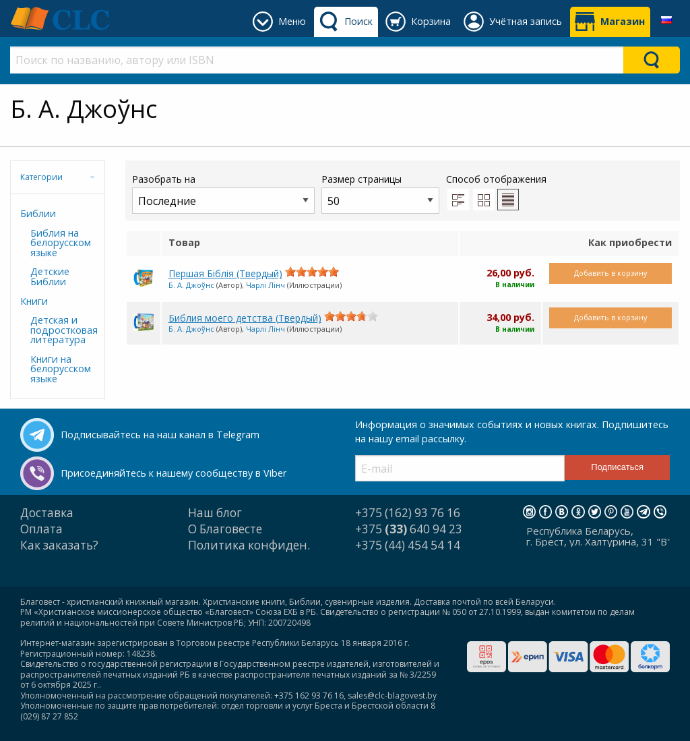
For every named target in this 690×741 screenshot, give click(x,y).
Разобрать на (223, 193)
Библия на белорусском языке (60, 243)
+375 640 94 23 (408, 529)
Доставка (46, 513)
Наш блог (215, 513)
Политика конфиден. (249, 545)
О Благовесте (225, 529)
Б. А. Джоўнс (191, 285)
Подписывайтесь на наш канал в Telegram (160, 434)
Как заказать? (59, 545)
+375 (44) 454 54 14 (407, 545)
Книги (34, 301)
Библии (38, 213)
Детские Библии (49, 276)
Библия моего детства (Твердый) (244, 318)
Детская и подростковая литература (62, 330)
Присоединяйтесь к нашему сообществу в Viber (173, 473)
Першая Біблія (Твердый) (225, 273)
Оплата (41, 529)
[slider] (312, 271)
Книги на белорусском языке (60, 369)
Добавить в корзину (610, 273)
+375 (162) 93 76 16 (407, 513)
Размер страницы (380, 193)
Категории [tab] (41, 177)
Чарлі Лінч (265, 285)
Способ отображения (496, 191)
